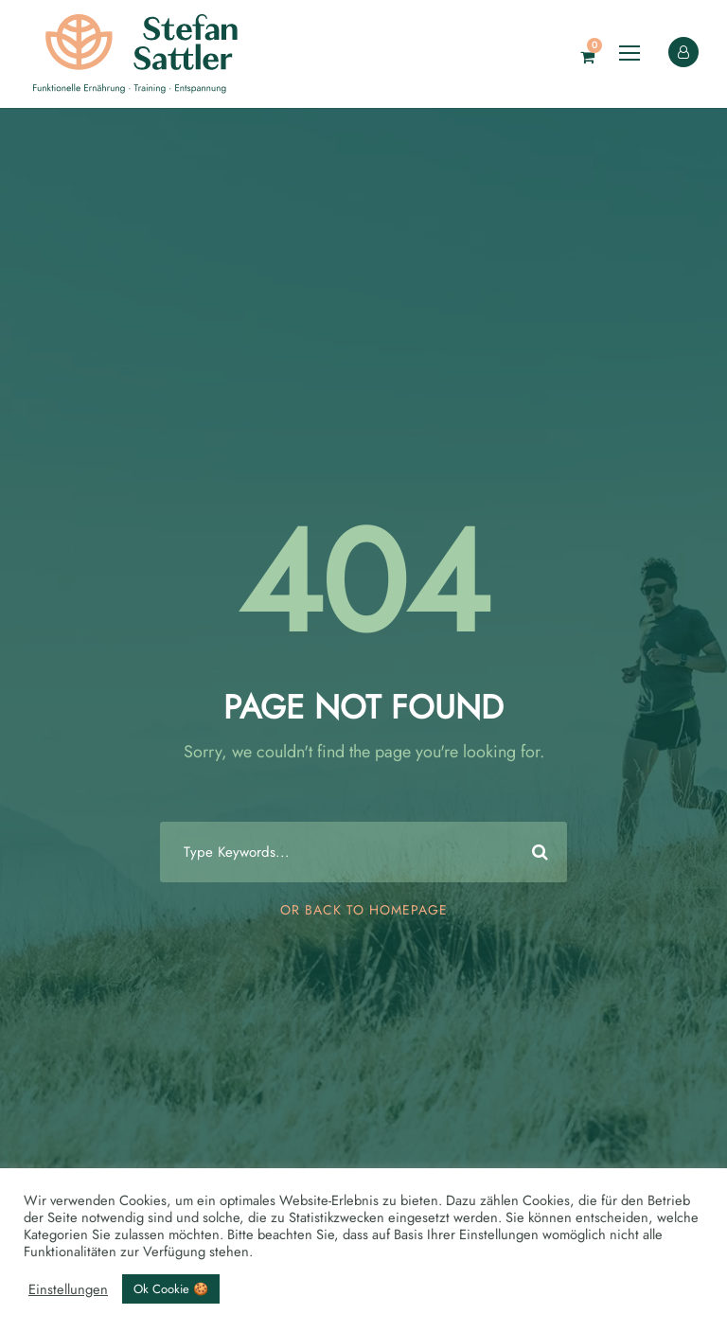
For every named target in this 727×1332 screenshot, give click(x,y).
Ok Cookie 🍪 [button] (170, 1289)
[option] (679, 1314)
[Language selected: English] (679, 1312)
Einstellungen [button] (68, 1289)
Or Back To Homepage (364, 909)
